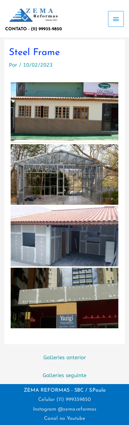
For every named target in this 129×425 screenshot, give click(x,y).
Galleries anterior (64, 358)
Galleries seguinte (64, 376)
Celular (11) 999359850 (64, 399)
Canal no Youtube (64, 418)
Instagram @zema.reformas (64, 409)
